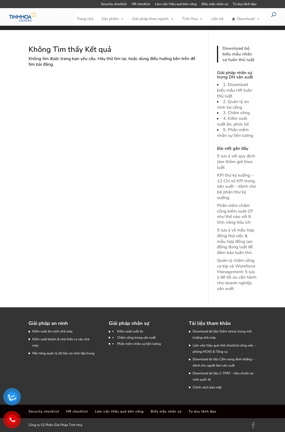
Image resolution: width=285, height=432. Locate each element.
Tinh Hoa (192, 19)
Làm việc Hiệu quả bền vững (176, 4)
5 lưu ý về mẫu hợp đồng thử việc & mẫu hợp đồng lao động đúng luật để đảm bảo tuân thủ (235, 241)
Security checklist (114, 4)
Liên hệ (217, 18)
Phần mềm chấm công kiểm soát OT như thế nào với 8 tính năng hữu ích (235, 214)
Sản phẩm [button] (113, 19)
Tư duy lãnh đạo (245, 4)
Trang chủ (85, 18)
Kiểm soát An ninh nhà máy (52, 331)
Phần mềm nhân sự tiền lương (139, 344)
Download (248, 19)
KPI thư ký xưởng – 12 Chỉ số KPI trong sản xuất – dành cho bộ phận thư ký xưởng (236, 186)
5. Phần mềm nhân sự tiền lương (235, 132)
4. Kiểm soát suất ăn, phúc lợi (233, 121)
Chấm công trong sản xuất (136, 337)
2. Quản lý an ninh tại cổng (233, 104)
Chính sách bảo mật (207, 387)
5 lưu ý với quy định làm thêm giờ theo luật (236, 161)
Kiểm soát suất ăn (130, 331)
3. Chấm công (236, 113)
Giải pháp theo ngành (153, 19)
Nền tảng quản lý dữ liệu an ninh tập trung (63, 353)
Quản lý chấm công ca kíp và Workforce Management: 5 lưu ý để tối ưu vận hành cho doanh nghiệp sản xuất (237, 275)
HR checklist (141, 4)
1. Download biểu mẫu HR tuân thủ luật (234, 90)
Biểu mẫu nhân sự (215, 4)
